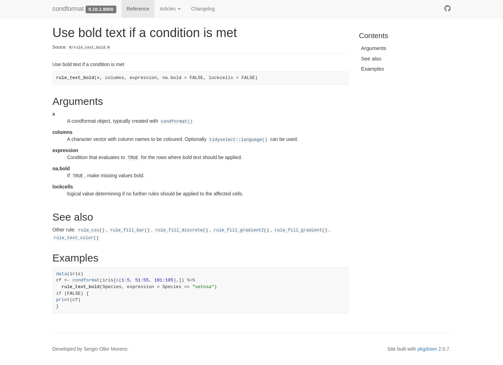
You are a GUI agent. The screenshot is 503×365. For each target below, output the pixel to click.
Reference (138, 9)
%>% (191, 280)
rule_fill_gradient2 (239, 230)
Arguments (374, 48)
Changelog (203, 9)
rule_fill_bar (127, 230)
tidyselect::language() (238, 139)
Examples (372, 69)
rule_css (88, 230)
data (61, 274)
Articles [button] (170, 9)
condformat (68, 8)
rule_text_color (73, 238)
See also (371, 59)
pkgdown (427, 349)
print (63, 299)
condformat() (177, 121)
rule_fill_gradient (298, 230)
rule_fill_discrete (179, 230)
